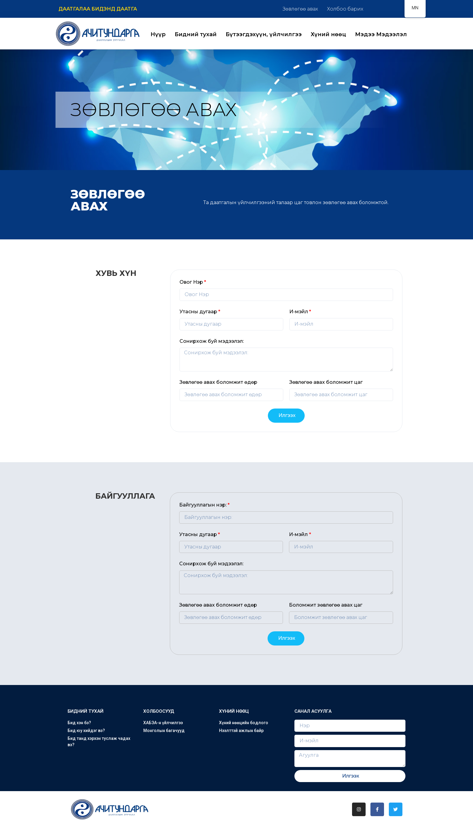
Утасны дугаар (198, 311)
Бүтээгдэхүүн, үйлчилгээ (264, 34)
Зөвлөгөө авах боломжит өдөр (218, 382)
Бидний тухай (196, 34)
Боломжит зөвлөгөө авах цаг (325, 605)
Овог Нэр (191, 282)
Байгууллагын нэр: (203, 505)
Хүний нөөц (328, 34)
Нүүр (158, 34)
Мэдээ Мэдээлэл (381, 34)
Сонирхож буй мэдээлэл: (211, 341)
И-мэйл (298, 311)
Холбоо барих (345, 9)
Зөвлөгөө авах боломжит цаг (326, 382)
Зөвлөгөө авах (300, 9)
